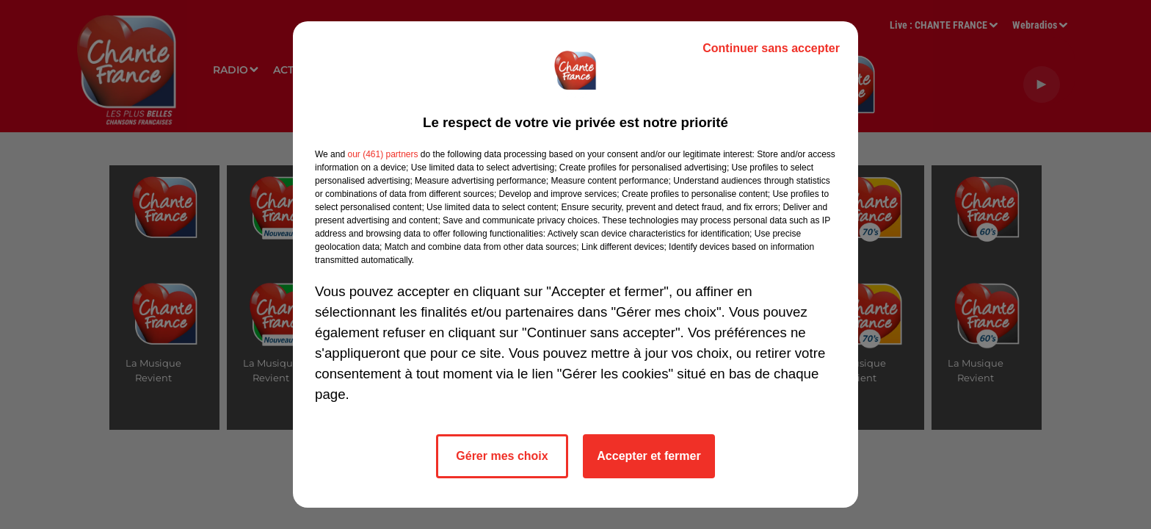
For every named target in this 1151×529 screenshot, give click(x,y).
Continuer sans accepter (771, 48)
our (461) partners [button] (382, 154)
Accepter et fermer (648, 456)
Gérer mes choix (502, 456)
